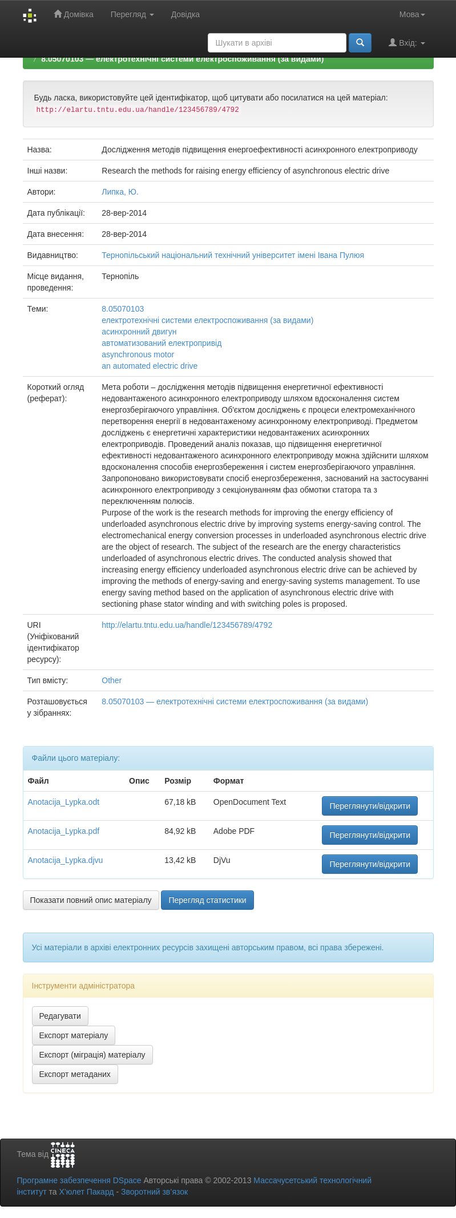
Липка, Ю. (120, 191)
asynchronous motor (138, 354)
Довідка (185, 14)
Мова (412, 14)
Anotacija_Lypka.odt (64, 801)
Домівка (74, 14)
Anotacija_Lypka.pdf (64, 831)
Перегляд (132, 14)
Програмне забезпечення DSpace (79, 1180)
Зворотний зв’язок (154, 1191)
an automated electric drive (149, 365)
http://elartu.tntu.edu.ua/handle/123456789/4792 (187, 625)
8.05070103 (123, 308)
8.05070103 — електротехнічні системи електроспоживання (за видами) (182, 58)
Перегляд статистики (207, 900)
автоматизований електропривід (161, 343)
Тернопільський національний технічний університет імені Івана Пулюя (233, 255)
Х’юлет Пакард (86, 1191)
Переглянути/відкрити (369, 805)
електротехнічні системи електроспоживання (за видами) (207, 320)
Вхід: (407, 42)
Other (112, 680)
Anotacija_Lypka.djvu (65, 860)
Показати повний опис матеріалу (91, 900)
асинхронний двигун (139, 331)
